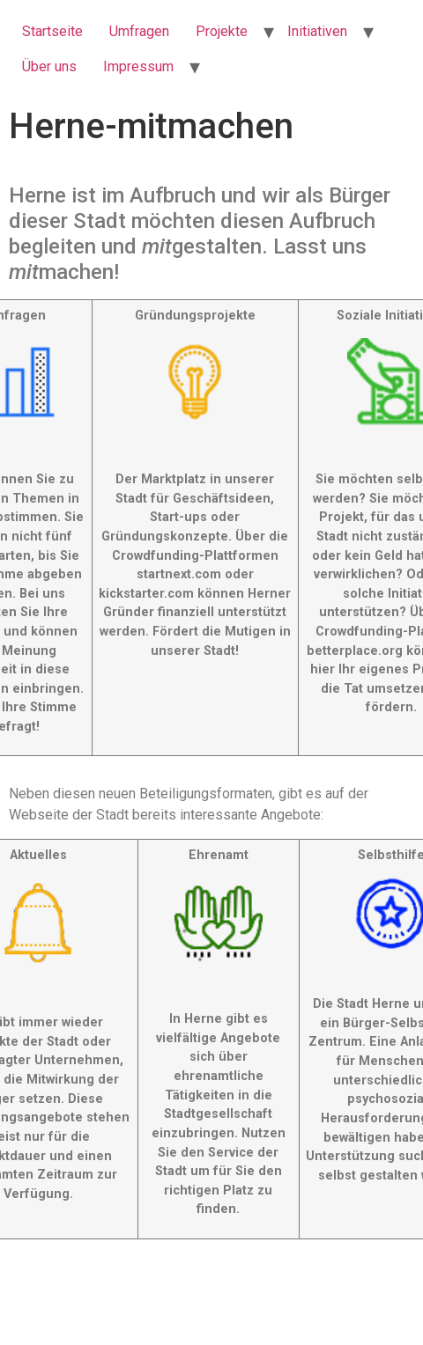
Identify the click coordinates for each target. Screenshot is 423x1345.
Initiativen (317, 31)
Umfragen (139, 31)
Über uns (49, 66)
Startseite (52, 31)
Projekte (222, 31)
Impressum (138, 66)
